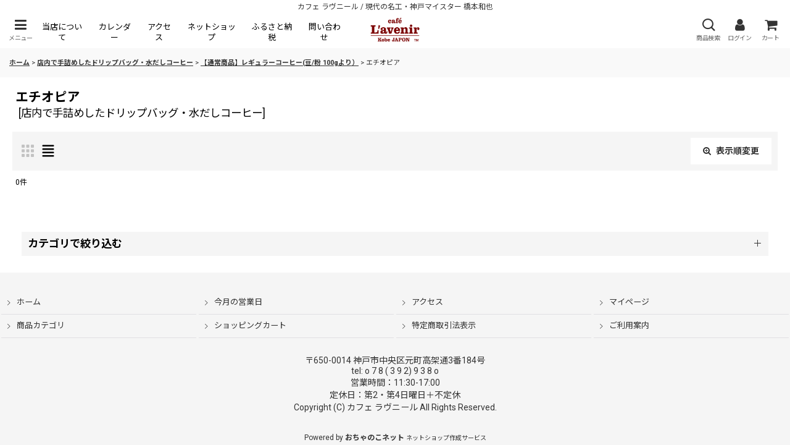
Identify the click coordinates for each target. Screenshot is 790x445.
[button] (20, 29)
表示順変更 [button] (731, 151)
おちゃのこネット (374, 437)
